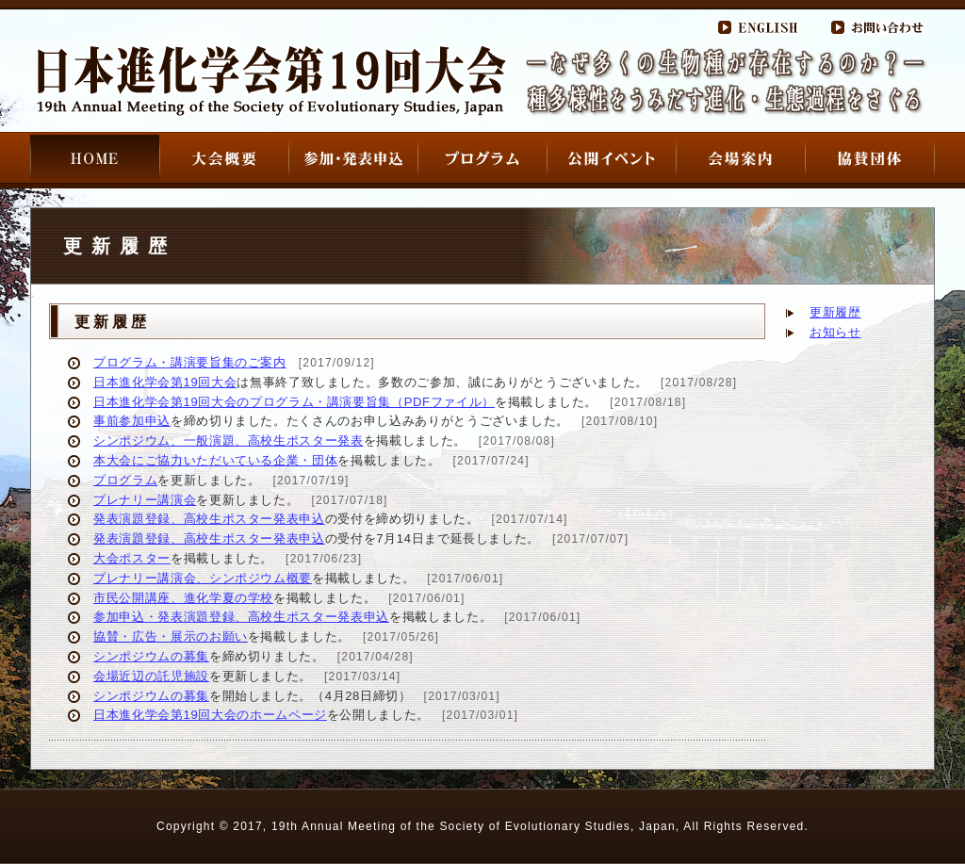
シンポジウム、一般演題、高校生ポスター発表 (228, 440)
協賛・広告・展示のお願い (170, 636)
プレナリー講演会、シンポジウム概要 (202, 578)
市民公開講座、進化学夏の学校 (183, 598)
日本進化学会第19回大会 (165, 382)
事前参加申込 (132, 421)
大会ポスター (132, 558)
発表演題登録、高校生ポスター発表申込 (209, 519)
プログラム (125, 480)
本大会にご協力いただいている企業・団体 (215, 460)
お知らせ (835, 332)
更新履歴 (835, 312)
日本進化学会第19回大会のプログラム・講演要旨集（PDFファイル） (294, 402)
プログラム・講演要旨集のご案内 (189, 362)
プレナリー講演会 (144, 500)
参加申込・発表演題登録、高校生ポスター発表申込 (241, 617)
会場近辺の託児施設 (151, 676)
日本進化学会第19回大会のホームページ (210, 715)
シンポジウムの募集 (151, 656)
